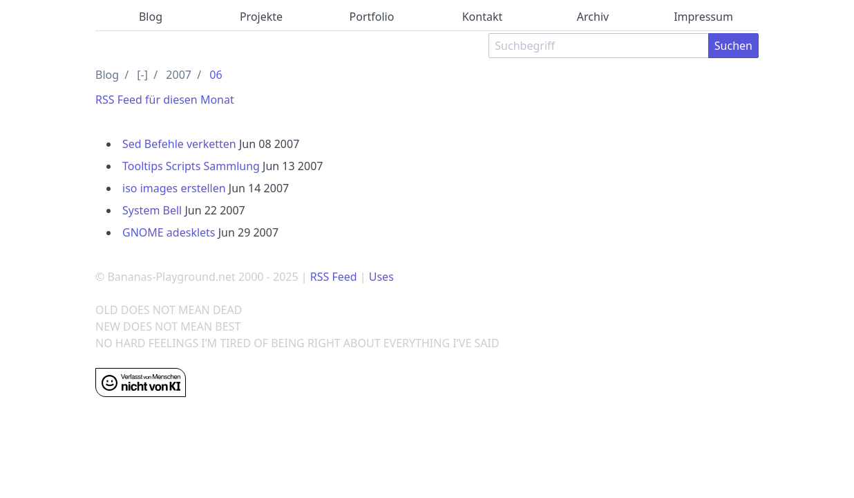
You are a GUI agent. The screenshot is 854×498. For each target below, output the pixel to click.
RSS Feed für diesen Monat (164, 99)
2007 (178, 74)
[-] (142, 74)
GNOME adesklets (169, 232)
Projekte (261, 16)
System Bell (152, 210)
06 (215, 74)
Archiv (593, 16)
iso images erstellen (174, 188)
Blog (150, 16)
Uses (381, 276)
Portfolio (372, 16)
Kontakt (482, 16)
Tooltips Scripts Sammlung (191, 166)
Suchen (733, 45)
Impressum (703, 16)
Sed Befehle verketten (179, 143)
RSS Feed (333, 276)
